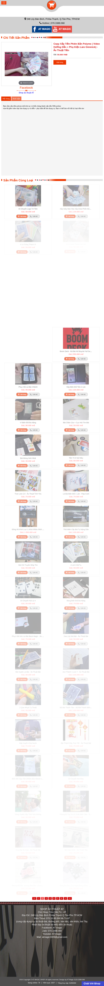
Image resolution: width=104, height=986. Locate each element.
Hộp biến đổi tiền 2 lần (75, 387)
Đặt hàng (60, 62)
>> (70, 898)
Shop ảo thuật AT (26, 93)
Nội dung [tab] (6, 99)
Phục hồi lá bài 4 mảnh (28, 387)
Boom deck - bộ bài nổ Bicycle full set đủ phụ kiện (80, 351)
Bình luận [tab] (16, 99)
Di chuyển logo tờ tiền (28, 209)
